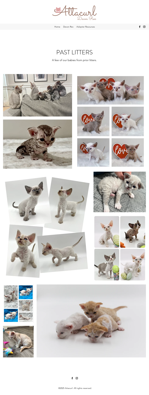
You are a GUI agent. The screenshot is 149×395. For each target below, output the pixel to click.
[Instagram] (144, 26)
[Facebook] (139, 26)
